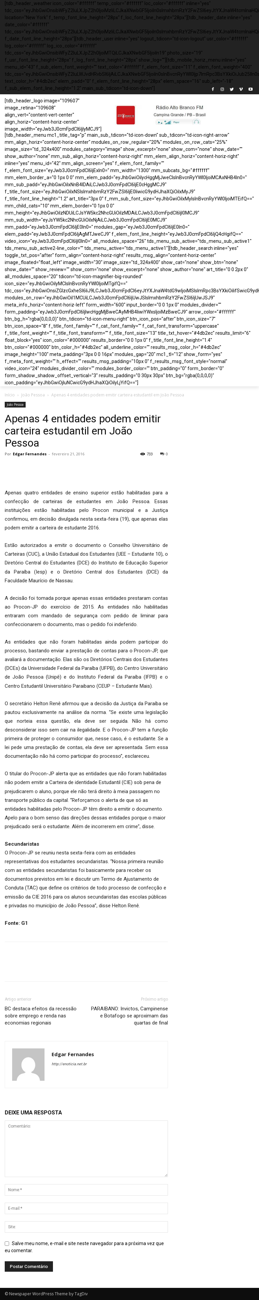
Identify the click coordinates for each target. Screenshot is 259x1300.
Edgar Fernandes (30, 453)
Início (10, 395)
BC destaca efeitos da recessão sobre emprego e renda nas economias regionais (41, 1016)
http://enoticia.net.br (69, 1064)
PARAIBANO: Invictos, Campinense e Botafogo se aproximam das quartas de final (129, 1016)
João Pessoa (33, 395)
